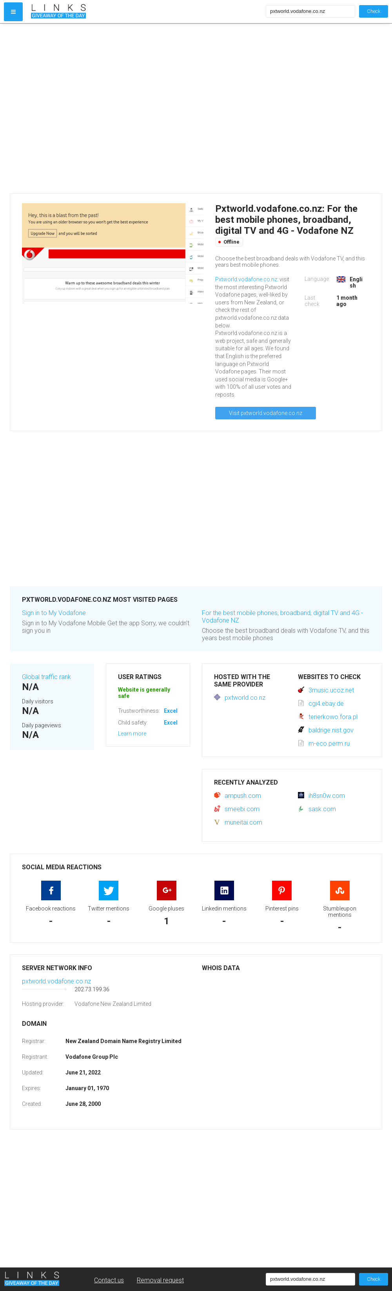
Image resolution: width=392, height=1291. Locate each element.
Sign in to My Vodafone (54, 613)
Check (373, 11)
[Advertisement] (79, 108)
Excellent (175, 711)
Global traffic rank (46, 677)
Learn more (132, 733)
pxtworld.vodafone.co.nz (56, 981)
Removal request (160, 1280)
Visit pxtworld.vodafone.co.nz (265, 413)
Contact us (109, 1280)
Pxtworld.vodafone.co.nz (246, 279)
